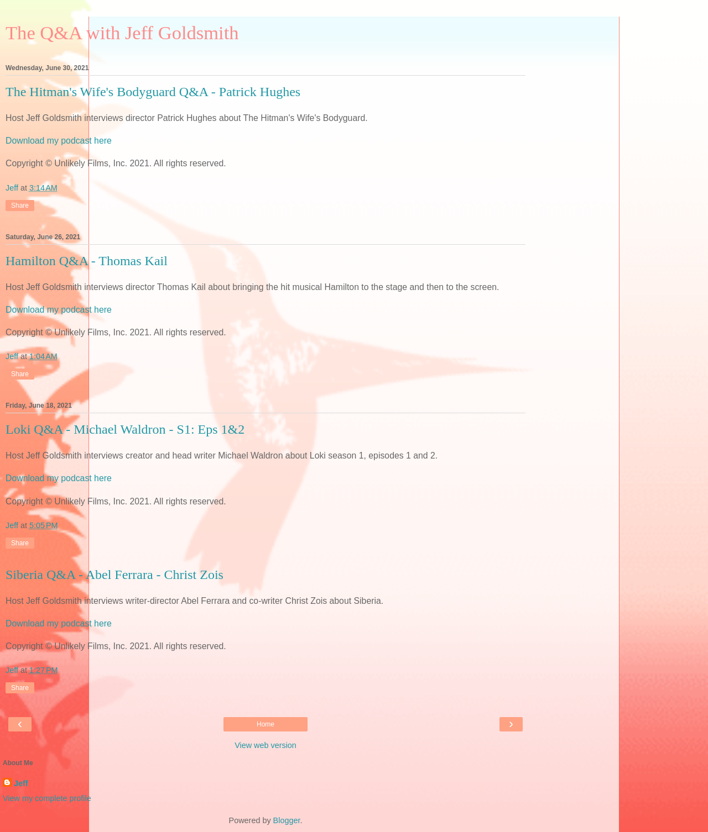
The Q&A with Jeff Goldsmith (122, 32)
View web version (265, 745)
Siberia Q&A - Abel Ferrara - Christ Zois (114, 574)
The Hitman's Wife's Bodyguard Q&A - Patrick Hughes (153, 92)
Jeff (21, 783)
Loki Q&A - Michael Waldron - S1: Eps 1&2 (125, 429)
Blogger (286, 820)
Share (20, 205)
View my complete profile (47, 798)
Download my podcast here (59, 140)
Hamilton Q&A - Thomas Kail (87, 261)
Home (265, 724)
